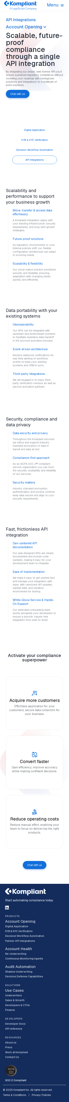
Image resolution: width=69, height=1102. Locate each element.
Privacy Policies (41, 1095)
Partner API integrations (20, 941)
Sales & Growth (14, 1000)
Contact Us (12, 1057)
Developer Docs (15, 1023)
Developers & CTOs (17, 1005)
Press (8, 1047)
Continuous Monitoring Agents (24, 958)
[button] (56, 5)
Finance (10, 1010)
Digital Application (16, 926)
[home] (23, 5)
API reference (13, 1028)
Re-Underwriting (15, 953)
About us (10, 1042)
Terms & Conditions (14, 1095)
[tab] (35, 130)
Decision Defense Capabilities (24, 976)
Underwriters (13, 995)
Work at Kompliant (16, 1052)
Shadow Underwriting (18, 971)
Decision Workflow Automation (24, 936)
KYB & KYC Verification (19, 931)
